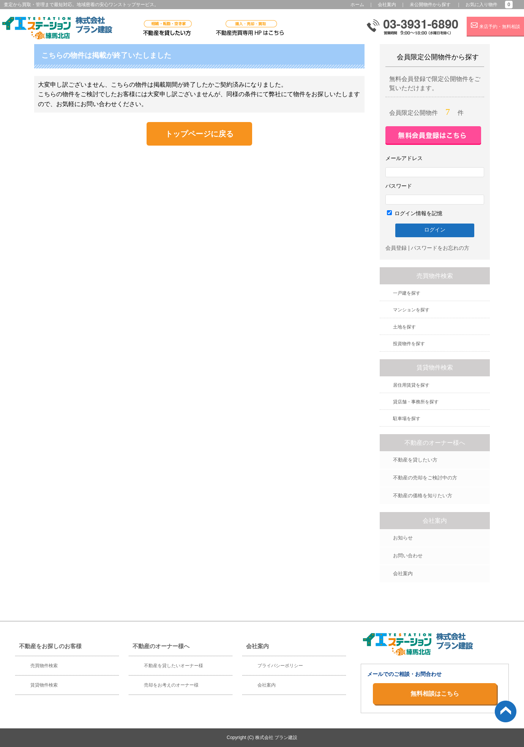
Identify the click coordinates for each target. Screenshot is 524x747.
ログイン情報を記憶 (414, 213)
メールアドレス (404, 158)
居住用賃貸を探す (411, 385)
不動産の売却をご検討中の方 (425, 478)
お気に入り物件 (481, 4)
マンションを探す (411, 309)
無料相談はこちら (434, 693)
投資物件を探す (409, 343)
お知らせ (403, 538)
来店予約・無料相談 (495, 25)
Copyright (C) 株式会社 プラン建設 (262, 737)
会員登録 (396, 248)
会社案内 (387, 4)
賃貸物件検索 (44, 685)
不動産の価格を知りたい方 (422, 495)
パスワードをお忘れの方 (440, 248)
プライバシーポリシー (280, 665)
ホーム (357, 4)
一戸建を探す (406, 293)
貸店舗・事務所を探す (416, 401)
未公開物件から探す (430, 4)
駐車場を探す (406, 418)
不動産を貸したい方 (415, 460)
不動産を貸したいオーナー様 (173, 665)
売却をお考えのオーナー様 (171, 685)
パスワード (398, 186)
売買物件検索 (44, 665)
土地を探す (404, 327)
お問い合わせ (408, 555)
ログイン (434, 230)
